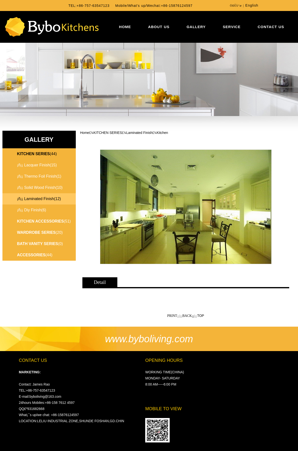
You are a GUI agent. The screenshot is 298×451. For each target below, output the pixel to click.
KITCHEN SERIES (107, 133)
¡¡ (193, 316)
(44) (35, 255)
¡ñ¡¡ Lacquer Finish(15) (37, 165)
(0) (40, 244)
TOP (200, 316)
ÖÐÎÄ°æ (236, 5)
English (251, 5)
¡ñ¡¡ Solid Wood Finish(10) (40, 187)
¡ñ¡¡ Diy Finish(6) (31, 210)
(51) (44, 221)
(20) (40, 232)
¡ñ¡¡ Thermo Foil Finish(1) (39, 176)
